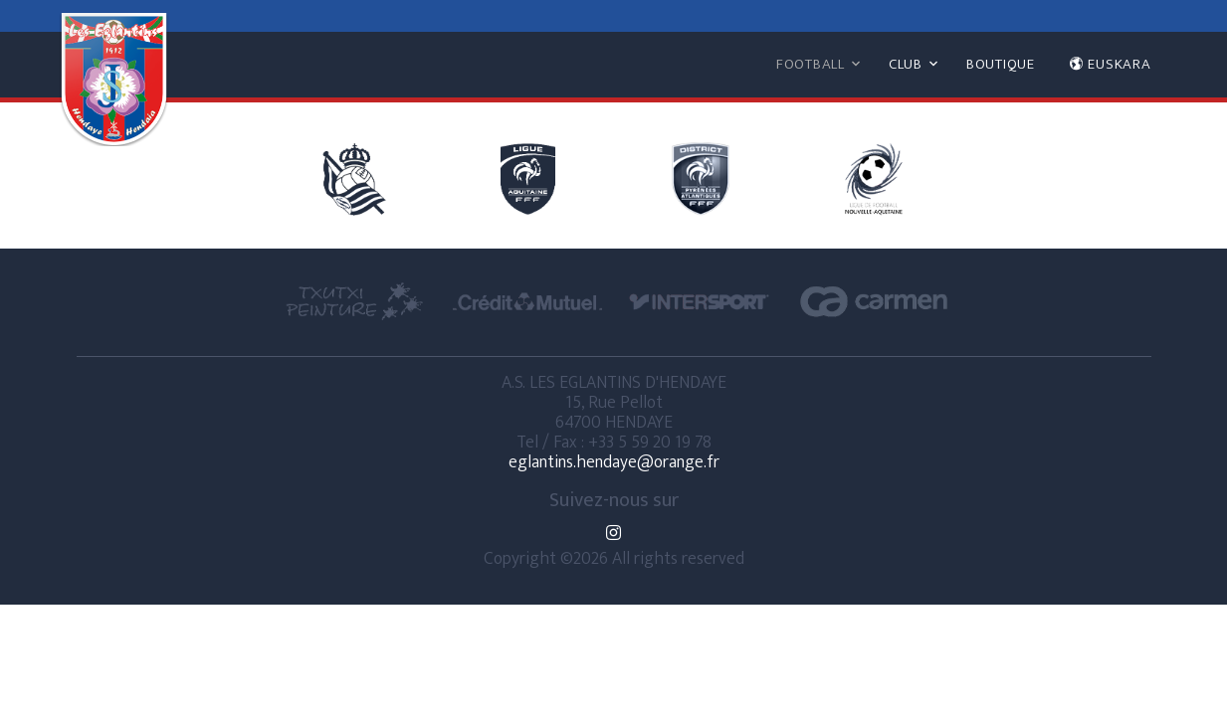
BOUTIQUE (1000, 64)
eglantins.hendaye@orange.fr (614, 462)
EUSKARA (1110, 64)
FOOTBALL (810, 64)
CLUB (905, 64)
